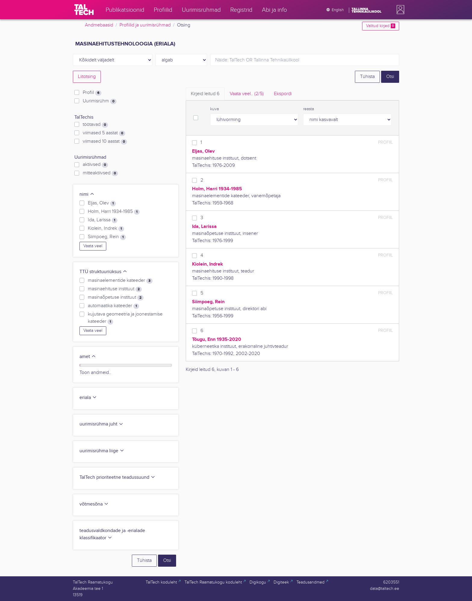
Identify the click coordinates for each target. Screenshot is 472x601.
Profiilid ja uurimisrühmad (145, 25)
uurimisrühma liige (101, 451)
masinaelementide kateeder (120, 281)
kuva (214, 109)
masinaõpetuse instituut (116, 297)
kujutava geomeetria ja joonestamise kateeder (125, 318)
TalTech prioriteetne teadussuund (117, 477)
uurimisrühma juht (101, 424)
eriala (88, 397)
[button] (399, 9)
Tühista (367, 76)
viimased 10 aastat (105, 142)
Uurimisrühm (99, 101)
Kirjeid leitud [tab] (205, 94)
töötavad (95, 125)
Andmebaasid (99, 25)
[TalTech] (84, 9)
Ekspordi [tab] (283, 94)
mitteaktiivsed (100, 173)
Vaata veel (92, 246)
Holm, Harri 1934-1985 (114, 212)
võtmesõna (94, 504)
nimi (87, 194)
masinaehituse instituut (115, 289)
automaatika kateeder (113, 306)
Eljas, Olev (102, 203)
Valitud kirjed (380, 25)
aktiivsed (95, 165)
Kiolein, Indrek (106, 229)
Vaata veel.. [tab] (247, 94)
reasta (308, 109)
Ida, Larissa (102, 220)
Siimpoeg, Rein (107, 237)
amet (87, 357)
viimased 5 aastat (104, 133)
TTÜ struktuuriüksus (103, 272)
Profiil (92, 93)
